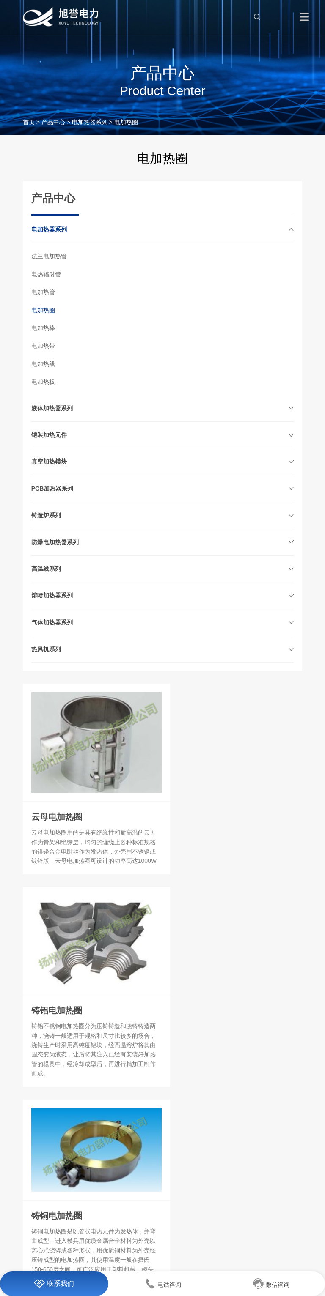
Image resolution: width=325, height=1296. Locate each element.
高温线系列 (46, 568)
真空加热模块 (49, 461)
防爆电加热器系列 (55, 542)
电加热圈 (43, 310)
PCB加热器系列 (52, 488)
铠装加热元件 (49, 434)
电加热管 (43, 292)
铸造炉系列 (46, 515)
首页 (29, 122)
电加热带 (43, 345)
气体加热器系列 (52, 622)
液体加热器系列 (52, 408)
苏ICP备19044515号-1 (191, 1257)
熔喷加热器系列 (52, 595)
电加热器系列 (89, 122)
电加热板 (43, 381)
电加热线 (43, 363)
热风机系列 (46, 649)
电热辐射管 (46, 274)
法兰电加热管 (49, 256)
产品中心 (53, 122)
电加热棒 (43, 328)
